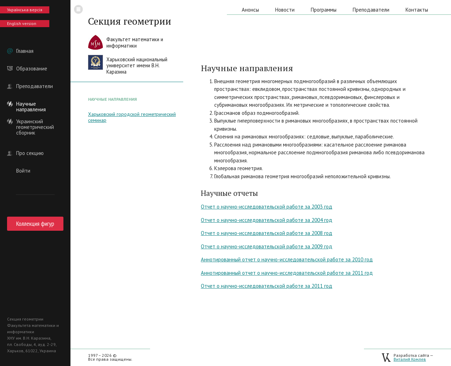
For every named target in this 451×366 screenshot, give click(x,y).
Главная (24, 51)
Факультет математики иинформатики (134, 42)
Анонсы (250, 9)
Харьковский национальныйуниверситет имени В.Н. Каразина (136, 65)
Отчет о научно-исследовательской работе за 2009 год (266, 246)
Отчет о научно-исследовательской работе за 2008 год (266, 233)
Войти (23, 171)
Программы (323, 9)
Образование (31, 69)
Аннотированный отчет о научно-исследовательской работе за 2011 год (287, 272)
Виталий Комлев (410, 359)
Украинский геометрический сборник (35, 121)
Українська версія (24, 9)
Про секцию (30, 153)
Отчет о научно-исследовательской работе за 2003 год (266, 206)
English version (21, 23)
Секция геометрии (129, 21)
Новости (285, 9)
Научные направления (31, 104)
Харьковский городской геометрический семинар (132, 117)
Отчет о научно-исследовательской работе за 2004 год (266, 220)
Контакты (417, 9)
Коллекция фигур (35, 223)
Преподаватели (34, 86)
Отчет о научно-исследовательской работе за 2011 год (266, 286)
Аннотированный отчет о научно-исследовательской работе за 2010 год (287, 259)
